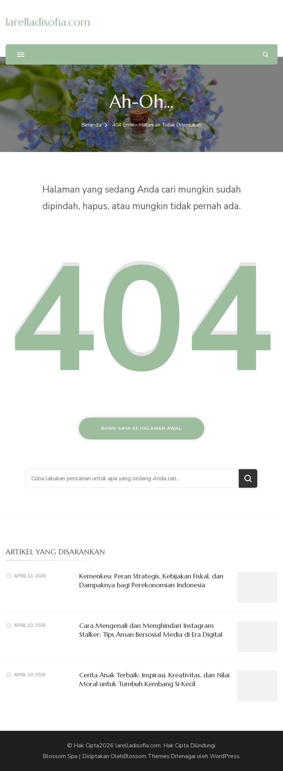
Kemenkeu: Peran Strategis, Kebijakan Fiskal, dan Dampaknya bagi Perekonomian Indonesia (151, 580)
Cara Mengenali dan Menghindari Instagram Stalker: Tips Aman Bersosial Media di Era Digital (150, 629)
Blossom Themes (146, 756)
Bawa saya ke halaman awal (141, 428)
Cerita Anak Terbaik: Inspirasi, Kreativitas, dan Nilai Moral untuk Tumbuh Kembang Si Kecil (154, 679)
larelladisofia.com (48, 22)
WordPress (225, 756)
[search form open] (265, 54)
